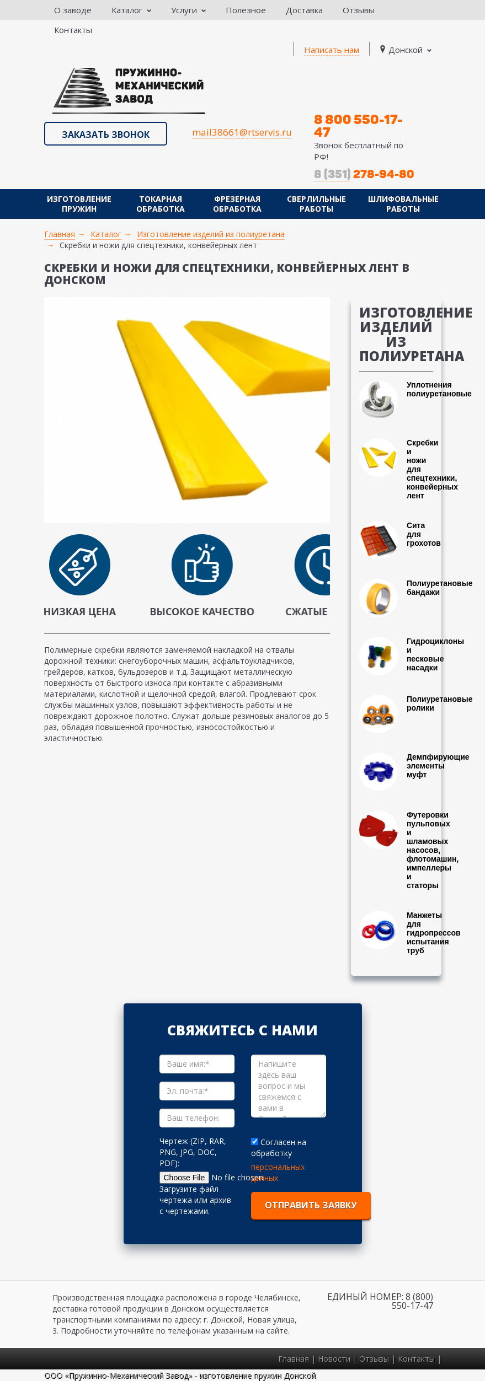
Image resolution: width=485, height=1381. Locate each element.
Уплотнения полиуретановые (439, 389)
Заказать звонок (106, 134)
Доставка (304, 9)
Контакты (73, 29)
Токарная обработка (160, 204)
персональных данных (278, 1172)
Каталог (131, 9)
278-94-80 (364, 174)
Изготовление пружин (79, 204)
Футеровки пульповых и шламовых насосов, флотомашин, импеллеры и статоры (433, 850)
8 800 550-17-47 (358, 125)
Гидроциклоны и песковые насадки (435, 654)
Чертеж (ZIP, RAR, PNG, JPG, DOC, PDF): (192, 1152)
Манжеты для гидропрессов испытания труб (434, 933)
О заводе (73, 9)
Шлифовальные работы (403, 204)
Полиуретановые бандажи (440, 588)
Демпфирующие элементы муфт (438, 766)
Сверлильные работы (316, 204)
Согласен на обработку (278, 1147)
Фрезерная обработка (237, 204)
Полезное (246, 9)
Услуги (188, 9)
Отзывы (359, 9)
